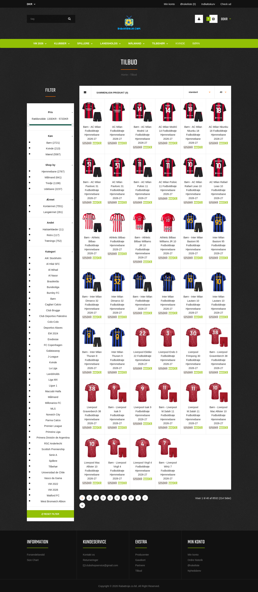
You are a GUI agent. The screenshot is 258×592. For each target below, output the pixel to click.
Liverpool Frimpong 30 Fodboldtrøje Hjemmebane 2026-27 (193, 360)
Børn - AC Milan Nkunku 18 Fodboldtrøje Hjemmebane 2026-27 (193, 134)
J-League (53, 356)
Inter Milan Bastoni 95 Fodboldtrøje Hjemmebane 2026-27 (218, 245)
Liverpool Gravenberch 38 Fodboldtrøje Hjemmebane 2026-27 (92, 415)
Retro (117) (53, 235)
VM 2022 (53, 483)
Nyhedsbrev (194, 570)
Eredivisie (53, 339)
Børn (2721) (53, 142)
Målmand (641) (53, 177)
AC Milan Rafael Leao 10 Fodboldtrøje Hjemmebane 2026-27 (218, 190)
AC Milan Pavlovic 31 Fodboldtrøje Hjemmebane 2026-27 (117, 190)
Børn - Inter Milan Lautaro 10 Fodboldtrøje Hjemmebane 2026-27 (193, 304)
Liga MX (53, 379)
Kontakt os (89, 554)
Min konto (169, 4)
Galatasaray (53, 350)
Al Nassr (53, 275)
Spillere (53, 460)
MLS (53, 408)
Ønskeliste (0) (188, 4)
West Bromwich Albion (53, 501)
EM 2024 (53, 333)
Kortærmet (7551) (53, 206)
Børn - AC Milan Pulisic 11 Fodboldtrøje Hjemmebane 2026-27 (142, 190)
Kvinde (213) (53, 148)
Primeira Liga (53, 431)
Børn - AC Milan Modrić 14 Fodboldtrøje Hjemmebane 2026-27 (142, 134)
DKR (29, 4)
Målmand (53, 397)
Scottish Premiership (53, 449)
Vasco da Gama (53, 478)
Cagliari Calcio (53, 304)
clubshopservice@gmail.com (102, 565)
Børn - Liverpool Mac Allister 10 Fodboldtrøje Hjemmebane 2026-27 (218, 415)
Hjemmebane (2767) (53, 171)
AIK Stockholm (53, 258)
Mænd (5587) (53, 154)
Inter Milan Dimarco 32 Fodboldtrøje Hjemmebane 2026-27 (117, 304)
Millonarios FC (53, 403)
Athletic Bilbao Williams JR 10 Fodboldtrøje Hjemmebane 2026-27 (168, 245)
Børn (53, 298)
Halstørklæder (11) (53, 229)
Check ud (226, 4)
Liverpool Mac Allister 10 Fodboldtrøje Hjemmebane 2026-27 (92, 470)
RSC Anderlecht (53, 443)
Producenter (142, 554)
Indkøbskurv (208, 4)
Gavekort (140, 560)
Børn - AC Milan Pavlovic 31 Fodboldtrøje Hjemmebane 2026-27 (92, 190)
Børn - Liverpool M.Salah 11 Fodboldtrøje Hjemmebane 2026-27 (168, 415)
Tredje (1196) (53, 183)
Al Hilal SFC (53, 263)
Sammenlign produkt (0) (112, 92)
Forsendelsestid (36, 554)
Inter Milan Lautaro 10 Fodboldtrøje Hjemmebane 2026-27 (218, 304)
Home (124, 74)
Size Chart (33, 560)
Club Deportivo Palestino (53, 316)
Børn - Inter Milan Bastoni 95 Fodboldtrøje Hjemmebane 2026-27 (193, 245)
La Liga (53, 368)
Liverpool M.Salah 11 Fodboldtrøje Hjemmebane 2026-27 (193, 415)
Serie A (53, 455)
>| (82, 505)
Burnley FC (53, 292)
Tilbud (133, 74)
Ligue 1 (53, 385)
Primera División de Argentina (53, 437)
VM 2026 (53, 489)
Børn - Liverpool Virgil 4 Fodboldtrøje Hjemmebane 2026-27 (117, 470)
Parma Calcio (53, 420)
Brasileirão (53, 281)
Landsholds (53, 374)
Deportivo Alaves (53, 327)
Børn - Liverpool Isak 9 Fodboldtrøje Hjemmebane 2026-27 (117, 415)
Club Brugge (53, 310)
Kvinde (53, 362)
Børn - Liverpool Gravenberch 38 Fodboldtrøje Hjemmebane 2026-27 (218, 360)
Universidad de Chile (53, 472)
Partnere (140, 565)
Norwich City (53, 414)
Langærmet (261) (53, 212)
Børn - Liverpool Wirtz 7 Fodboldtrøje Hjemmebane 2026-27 (168, 470)
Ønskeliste (193, 565)
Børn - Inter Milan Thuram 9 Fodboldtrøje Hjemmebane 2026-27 (92, 360)
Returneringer (90, 560)
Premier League (53, 426)
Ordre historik (195, 560)
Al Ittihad (53, 269)
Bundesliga (53, 287)
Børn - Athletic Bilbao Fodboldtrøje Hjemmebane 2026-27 (92, 245)
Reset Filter (50, 514)
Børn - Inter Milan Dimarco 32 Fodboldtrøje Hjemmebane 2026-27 (92, 304)
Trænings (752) (53, 240)
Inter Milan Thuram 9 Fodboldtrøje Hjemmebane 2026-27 (117, 360)
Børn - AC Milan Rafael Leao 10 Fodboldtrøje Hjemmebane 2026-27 (193, 190)
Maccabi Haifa (53, 391)
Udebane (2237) (53, 189)
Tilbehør (53, 466)
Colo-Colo (53, 321)
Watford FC (53, 495)
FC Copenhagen (53, 345)
